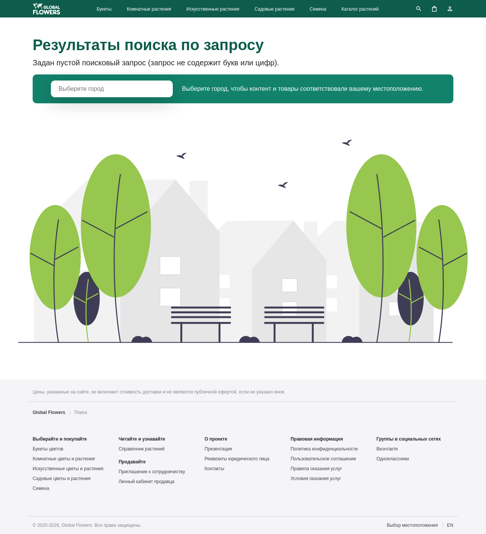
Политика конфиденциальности (324, 449)
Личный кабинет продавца (146, 481)
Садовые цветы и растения (61, 478)
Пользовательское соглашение (323, 458)
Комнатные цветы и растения (64, 458)
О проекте (216, 439)
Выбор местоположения (412, 525)
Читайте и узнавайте (141, 439)
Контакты (214, 468)
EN (450, 525)
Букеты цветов (48, 449)
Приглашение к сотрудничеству (151, 471)
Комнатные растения (149, 9)
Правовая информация (316, 439)
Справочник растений (141, 449)
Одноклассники (393, 458)
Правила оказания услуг (316, 468)
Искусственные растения (212, 9)
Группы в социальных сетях (409, 439)
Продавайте (131, 461)
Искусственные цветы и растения (68, 468)
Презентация (218, 449)
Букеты (103, 9)
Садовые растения (274, 9)
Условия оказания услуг (315, 478)
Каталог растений (360, 9)
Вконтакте (387, 449)
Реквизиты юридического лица (237, 458)
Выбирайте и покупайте (60, 439)
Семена (318, 9)
